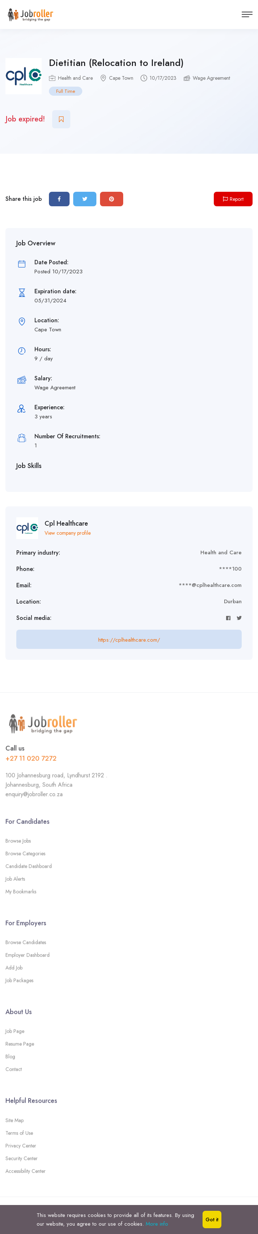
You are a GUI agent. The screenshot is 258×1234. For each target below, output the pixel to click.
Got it (212, 1219)
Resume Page (19, 1046)
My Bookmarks (20, 893)
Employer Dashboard (27, 957)
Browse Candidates (25, 944)
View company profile (68, 533)
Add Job (13, 970)
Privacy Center (20, 1147)
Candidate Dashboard (28, 868)
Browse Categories (25, 855)
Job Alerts (15, 881)
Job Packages (19, 982)
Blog (10, 1059)
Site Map (14, 1122)
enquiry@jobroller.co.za (34, 796)
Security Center (21, 1160)
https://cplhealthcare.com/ (129, 640)
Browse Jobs (18, 842)
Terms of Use (19, 1135)
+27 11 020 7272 (31, 760)
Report (233, 199)
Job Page (14, 1033)
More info (157, 1224)
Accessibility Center (25, 1173)
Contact (13, 1071)
